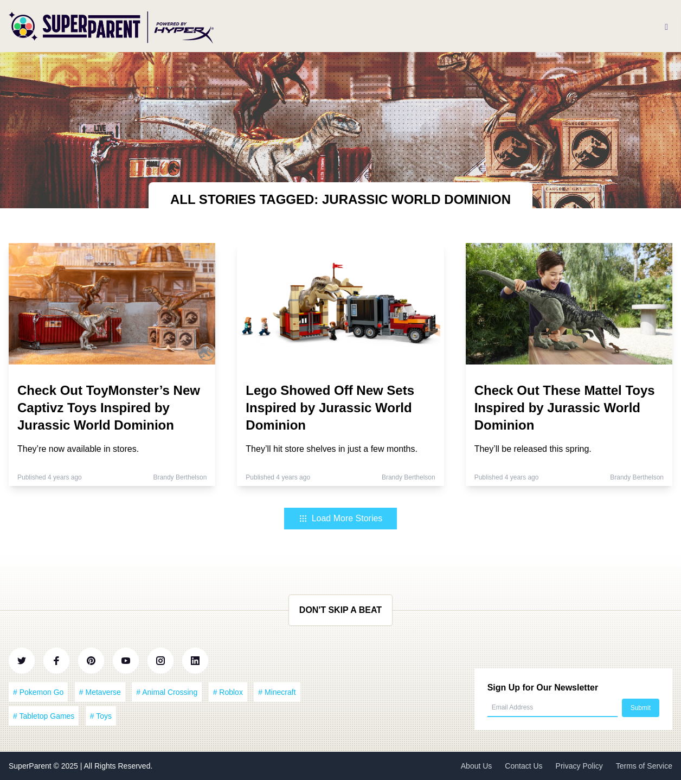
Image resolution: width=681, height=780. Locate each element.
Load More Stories (341, 518)
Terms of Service (644, 766)
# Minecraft (276, 692)
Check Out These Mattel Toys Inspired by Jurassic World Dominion (564, 407)
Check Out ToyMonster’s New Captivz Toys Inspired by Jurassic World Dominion (108, 407)
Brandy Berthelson (180, 477)
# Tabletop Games (43, 716)
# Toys (101, 716)
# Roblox (228, 692)
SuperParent (31, 766)
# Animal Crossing (166, 692)
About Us (476, 766)
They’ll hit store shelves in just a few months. (331, 448)
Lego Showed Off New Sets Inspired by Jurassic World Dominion (330, 407)
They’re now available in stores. (78, 448)
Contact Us (523, 766)
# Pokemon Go (38, 692)
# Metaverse (100, 692)
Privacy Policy (579, 766)
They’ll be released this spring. (533, 448)
